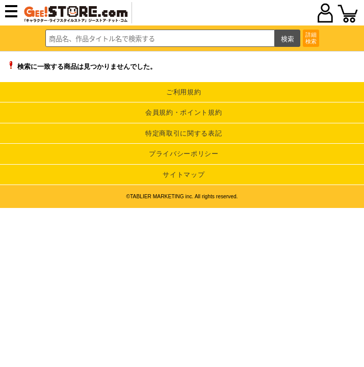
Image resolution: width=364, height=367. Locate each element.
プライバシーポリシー (184, 154)
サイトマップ (183, 174)
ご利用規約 (183, 92)
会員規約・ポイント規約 (183, 112)
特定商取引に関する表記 (183, 133)
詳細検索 (311, 38)
